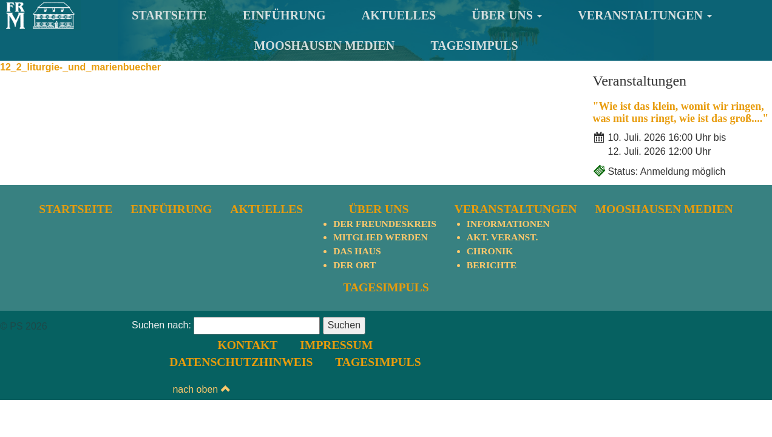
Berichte (492, 265)
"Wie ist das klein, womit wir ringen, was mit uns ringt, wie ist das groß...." (681, 112)
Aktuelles (399, 15)
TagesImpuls (474, 45)
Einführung (284, 15)
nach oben (743, 327)
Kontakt (467, 326)
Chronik (491, 251)
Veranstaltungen (645, 15)
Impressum (553, 326)
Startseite (169, 15)
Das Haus (356, 251)
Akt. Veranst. (503, 237)
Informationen (509, 223)
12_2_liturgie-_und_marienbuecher (80, 67)
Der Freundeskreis (385, 223)
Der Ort (354, 265)
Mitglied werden (380, 237)
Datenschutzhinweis (513, 343)
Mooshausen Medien (324, 45)
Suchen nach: (161, 361)
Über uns (507, 15)
